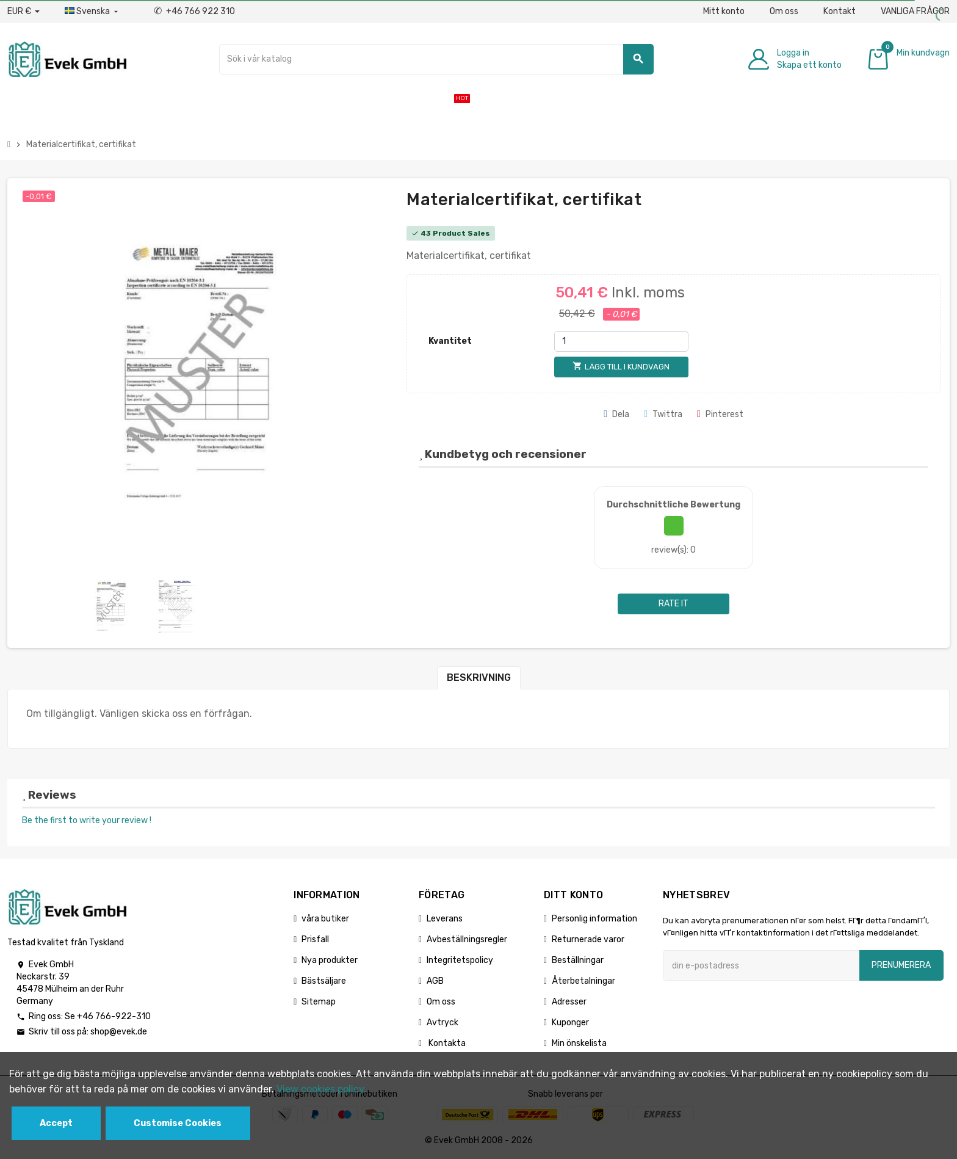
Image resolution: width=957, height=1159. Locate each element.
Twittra (663, 414)
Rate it (673, 603)
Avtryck (442, 1022)
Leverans (445, 919)
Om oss (784, 11)
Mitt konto (724, 11)
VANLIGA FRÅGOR (915, 11)
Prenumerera (901, 965)
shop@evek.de (118, 1031)
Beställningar (578, 960)
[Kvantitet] (621, 341)
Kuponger (570, 1022)
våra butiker (325, 919)
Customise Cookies (178, 1123)
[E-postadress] (761, 965)
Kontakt (839, 11)
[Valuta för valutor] (23, 11)
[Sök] (436, 59)
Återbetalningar (583, 981)
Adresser (569, 1002)
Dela (616, 414)
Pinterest (720, 414)
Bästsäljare (324, 981)
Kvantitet (450, 341)
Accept (56, 1123)
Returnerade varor (588, 939)
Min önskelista (579, 1043)
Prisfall (315, 939)
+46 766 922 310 (194, 11)
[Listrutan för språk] (92, 11)
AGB (435, 981)
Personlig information (594, 919)
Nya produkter (330, 960)
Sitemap (319, 1002)
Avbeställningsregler (467, 939)
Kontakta (446, 1043)
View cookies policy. (321, 1089)
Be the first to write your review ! (86, 820)
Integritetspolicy (460, 960)
